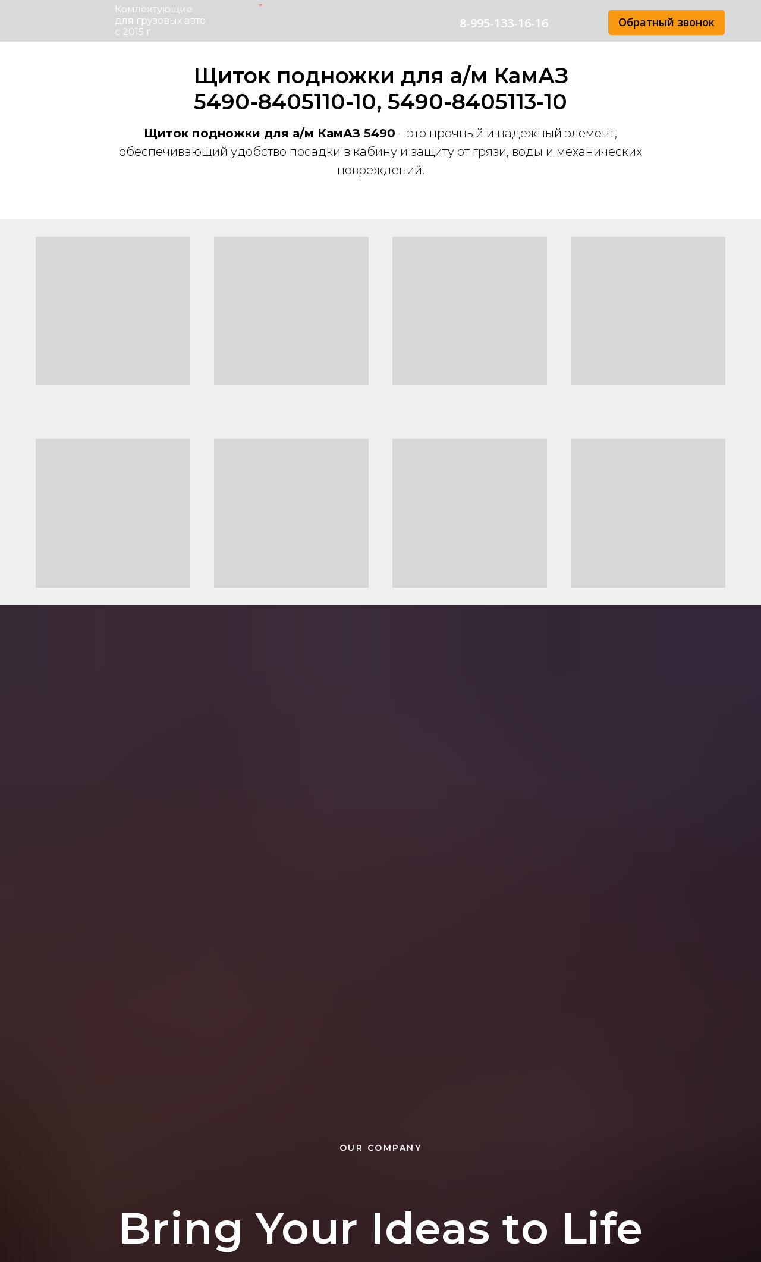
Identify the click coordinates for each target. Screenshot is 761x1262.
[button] (666, 22)
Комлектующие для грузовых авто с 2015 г (160, 20)
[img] (578, 23)
